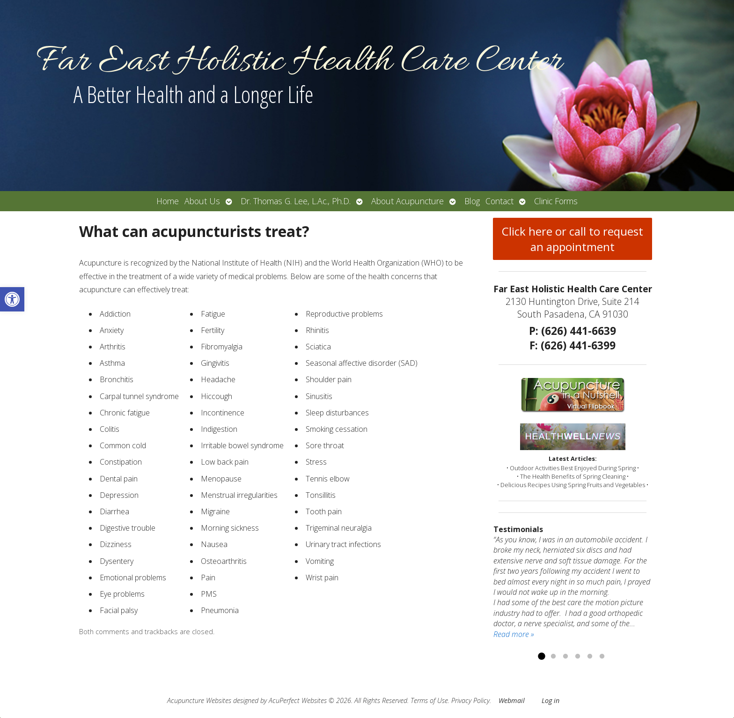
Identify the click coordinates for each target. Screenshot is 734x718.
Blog (472, 201)
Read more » (513, 634)
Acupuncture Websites (199, 700)
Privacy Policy (470, 700)
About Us (202, 201)
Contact (499, 201)
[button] (12, 299)
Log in (550, 700)
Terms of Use (429, 700)
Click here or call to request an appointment (572, 238)
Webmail (512, 700)
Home (167, 201)
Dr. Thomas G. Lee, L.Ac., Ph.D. (296, 201)
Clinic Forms (556, 201)
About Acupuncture (407, 201)
